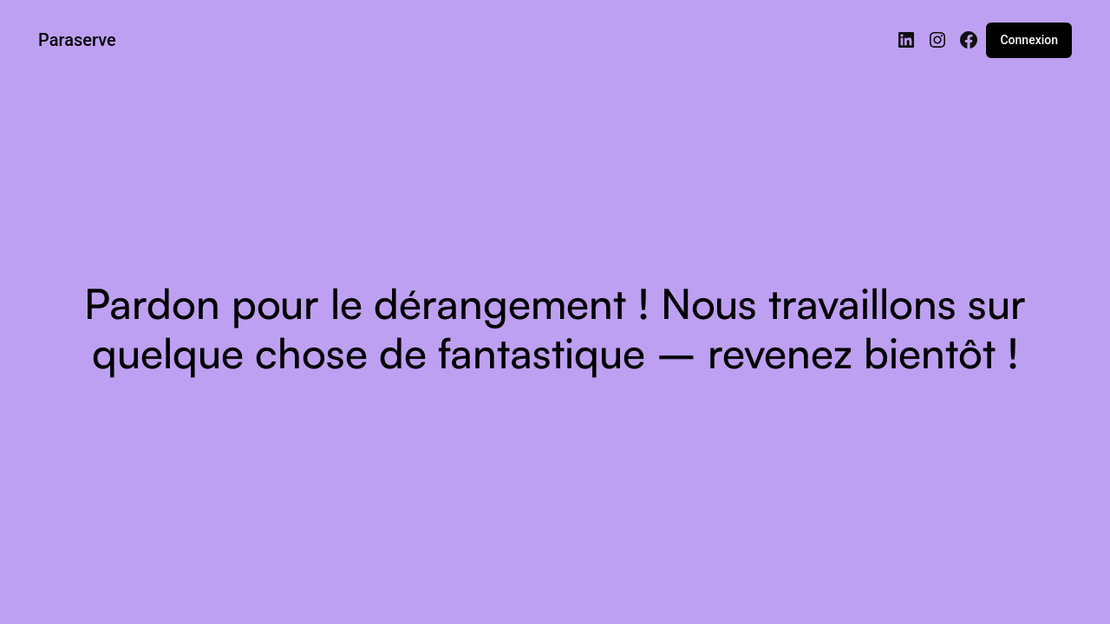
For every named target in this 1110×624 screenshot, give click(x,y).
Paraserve (77, 39)
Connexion (1029, 40)
